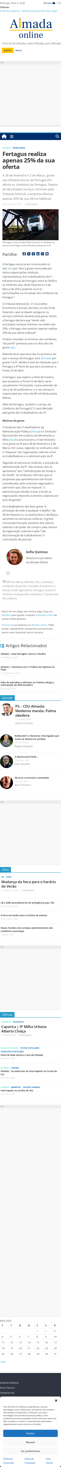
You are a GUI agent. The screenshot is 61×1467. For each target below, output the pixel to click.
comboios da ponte (14, 586)
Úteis (5, 869)
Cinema (15, 1067)
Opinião (7, 698)
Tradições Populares (12, 1051)
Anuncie (6, 624)
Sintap (35, 431)
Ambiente (16, 1087)
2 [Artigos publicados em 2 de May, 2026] (46, 1330)
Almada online (46, 615)
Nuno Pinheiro (23, 784)
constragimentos (21, 590)
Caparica (6, 1022)
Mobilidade (19, 147)
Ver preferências (30, 1451)
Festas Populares (30, 1048)
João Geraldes (22, 764)
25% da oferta (14, 582)
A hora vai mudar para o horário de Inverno (24, 915)
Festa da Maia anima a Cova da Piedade (22, 1054)
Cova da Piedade (9, 1048)
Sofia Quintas (32, 204)
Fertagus (38, 590)
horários (7, 594)
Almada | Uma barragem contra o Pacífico (23, 653)
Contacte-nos (7, 1392)
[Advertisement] (30, 95)
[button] (56, 1400)
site (9, 268)
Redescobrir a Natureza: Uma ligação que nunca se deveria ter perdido (37, 737)
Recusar (30, 1442)
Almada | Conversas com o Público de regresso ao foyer (28, 668)
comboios (47, 582)
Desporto (18, 1022)
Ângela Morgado (24, 746)
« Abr (3, 1361)
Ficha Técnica (7, 1387)
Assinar (8, 50)
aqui (12, 347)
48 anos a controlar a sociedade (32, 777)
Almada (6, 147)
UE (2, 877)
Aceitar (30, 1433)
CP (33, 408)
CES (32, 304)
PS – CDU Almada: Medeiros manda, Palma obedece (35, 711)
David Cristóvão (24, 723)
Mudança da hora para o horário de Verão (28, 884)
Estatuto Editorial (9, 1382)
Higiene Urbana (31, 1087)
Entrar (18, 50)
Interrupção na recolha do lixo (17, 1090)
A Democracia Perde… (26, 756)
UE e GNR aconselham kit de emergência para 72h (27, 902)
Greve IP (50, 590)
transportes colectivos (28, 594)
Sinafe (13, 439)
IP (51, 276)
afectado (46, 358)
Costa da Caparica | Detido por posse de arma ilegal (28, 10)
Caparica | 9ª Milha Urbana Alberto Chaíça (24, 1028)
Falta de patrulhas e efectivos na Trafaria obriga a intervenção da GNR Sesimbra (27, 683)
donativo (6, 615)
